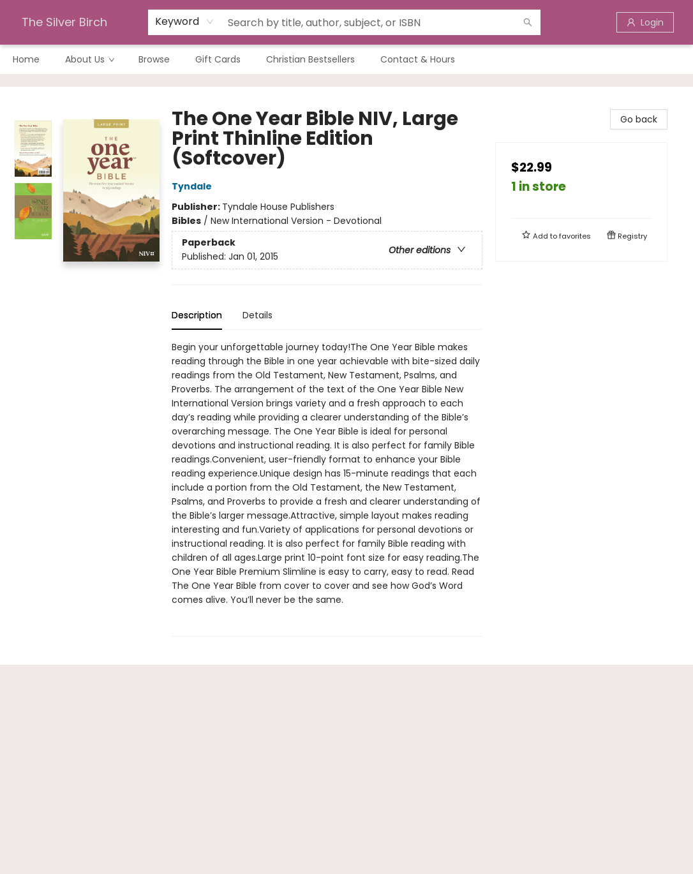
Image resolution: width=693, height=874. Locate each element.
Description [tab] (197, 315)
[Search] (527, 22)
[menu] (346, 59)
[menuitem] (26, 59)
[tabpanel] (327, 488)
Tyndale (194, 186)
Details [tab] (257, 315)
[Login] (645, 22)
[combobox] (184, 22)
